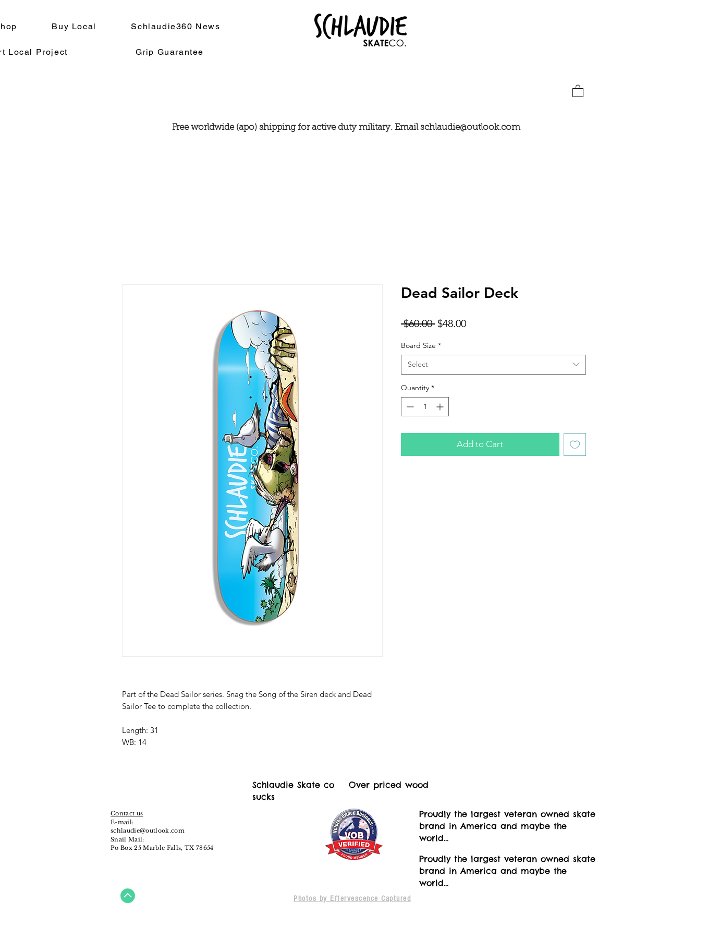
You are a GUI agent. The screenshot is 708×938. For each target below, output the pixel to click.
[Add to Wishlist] (575, 444)
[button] (577, 90)
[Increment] (440, 407)
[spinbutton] (425, 407)
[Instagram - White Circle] (139, 801)
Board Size (421, 345)
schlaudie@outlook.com (470, 127)
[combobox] (493, 365)
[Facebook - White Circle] (120, 801)
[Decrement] (409, 407)
